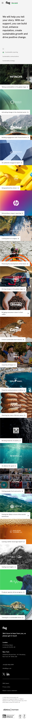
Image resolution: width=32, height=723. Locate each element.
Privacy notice (6, 687)
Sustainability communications (11, 56)
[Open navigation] (2, 3)
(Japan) (6, 683)
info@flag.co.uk (7, 668)
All (3, 52)
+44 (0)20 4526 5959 (8, 664)
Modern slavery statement (10, 690)
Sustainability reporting (11, 52)
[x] (4, 674)
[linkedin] (8, 674)
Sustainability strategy (9, 60)
